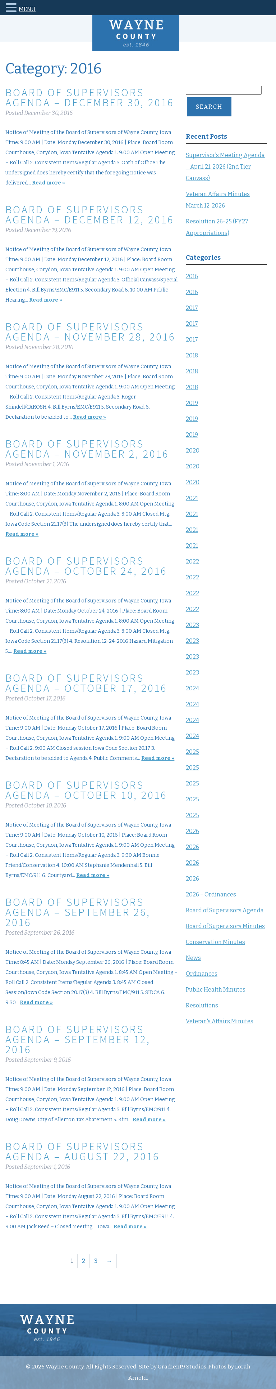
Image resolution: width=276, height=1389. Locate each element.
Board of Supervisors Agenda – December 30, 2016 (89, 97)
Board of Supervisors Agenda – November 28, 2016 (90, 331)
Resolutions (202, 1005)
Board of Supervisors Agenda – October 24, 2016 (86, 566)
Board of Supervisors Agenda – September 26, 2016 (78, 912)
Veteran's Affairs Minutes (219, 1021)
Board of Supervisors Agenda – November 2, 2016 (87, 448)
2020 (192, 450)
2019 (192, 403)
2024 (192, 688)
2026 (192, 831)
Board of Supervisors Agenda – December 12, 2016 (89, 214)
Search (209, 106)
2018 (192, 355)
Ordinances (201, 973)
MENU (27, 9)
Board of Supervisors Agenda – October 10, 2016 (86, 790)
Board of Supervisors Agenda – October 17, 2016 (86, 683)
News (193, 957)
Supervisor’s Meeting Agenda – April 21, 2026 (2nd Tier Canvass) (225, 167)
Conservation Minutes (215, 942)
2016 (192, 276)
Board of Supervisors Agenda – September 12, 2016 (78, 1039)
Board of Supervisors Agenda (225, 910)
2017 (192, 307)
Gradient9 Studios (182, 1366)
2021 (192, 498)
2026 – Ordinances (211, 894)
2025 (192, 751)
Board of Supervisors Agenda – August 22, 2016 (82, 1151)
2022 (192, 561)
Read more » (48, 183)
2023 (192, 625)
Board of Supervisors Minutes (225, 926)
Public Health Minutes (215, 989)
